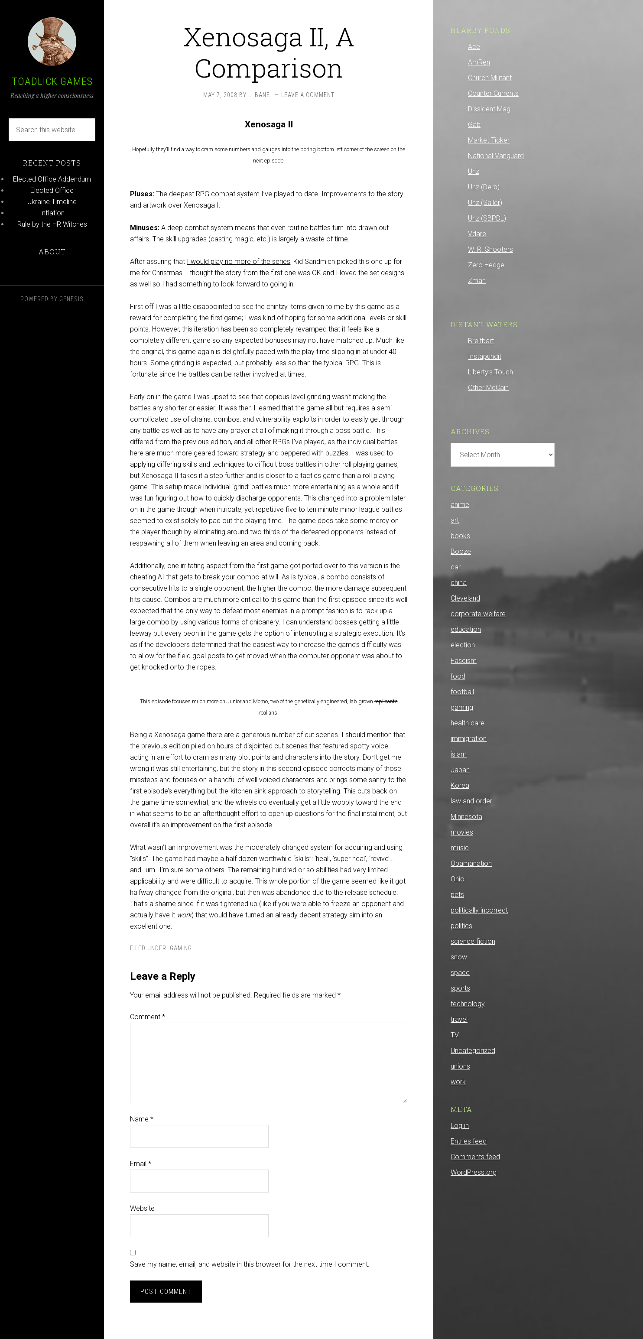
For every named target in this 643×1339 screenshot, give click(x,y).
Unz (473, 171)
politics (461, 926)
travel (459, 1019)
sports (460, 988)
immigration (469, 738)
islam (459, 754)
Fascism (464, 660)
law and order (471, 801)
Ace (474, 46)
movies (462, 832)
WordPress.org (474, 1172)
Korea (460, 785)
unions (460, 1066)
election (463, 645)
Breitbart (481, 341)
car (456, 567)
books (460, 536)
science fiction (473, 941)
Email (140, 1164)
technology (468, 1004)
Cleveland (465, 598)
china (459, 582)
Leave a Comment (307, 94)
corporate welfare (478, 614)
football (462, 692)
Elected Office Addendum (52, 179)
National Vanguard (496, 156)
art (455, 520)
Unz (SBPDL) (487, 218)
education (466, 629)
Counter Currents (493, 93)
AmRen (479, 62)
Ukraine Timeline (52, 202)
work (458, 1082)
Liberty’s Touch (490, 372)
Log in (460, 1125)
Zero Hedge (486, 265)
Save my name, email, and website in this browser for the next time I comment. (250, 1264)
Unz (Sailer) (485, 202)
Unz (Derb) (484, 187)
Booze (461, 551)
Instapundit (484, 356)
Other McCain (488, 388)
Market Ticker (489, 140)
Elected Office (52, 190)
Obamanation (471, 863)
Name (141, 1119)
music (460, 848)
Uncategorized (473, 1050)
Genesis (71, 299)
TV (455, 1035)
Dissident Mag (489, 109)
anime (460, 504)
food (458, 676)
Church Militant (490, 78)
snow (459, 957)
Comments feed (475, 1157)
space (460, 972)
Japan (460, 770)
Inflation (52, 213)
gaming (181, 948)
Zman (477, 280)
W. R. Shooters (490, 249)
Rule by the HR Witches (52, 224)
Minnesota (466, 816)
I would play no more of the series (238, 261)
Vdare (477, 234)
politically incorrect (479, 910)
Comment (147, 1017)
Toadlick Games (52, 81)
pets (457, 894)
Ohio (457, 879)
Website (142, 1208)
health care (467, 723)
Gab (474, 124)
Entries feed (469, 1141)
